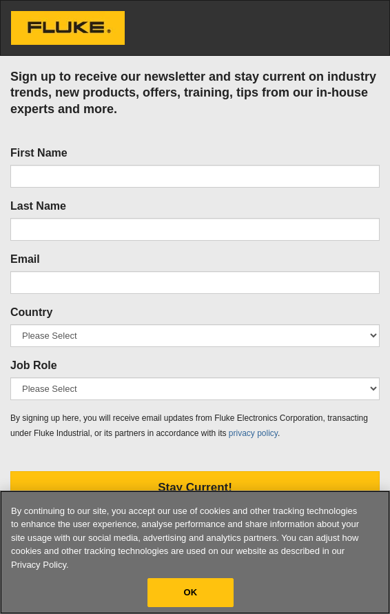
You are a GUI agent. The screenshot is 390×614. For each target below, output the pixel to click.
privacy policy (253, 433)
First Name (39, 153)
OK (191, 592)
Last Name (38, 206)
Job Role (33, 365)
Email (25, 259)
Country (31, 312)
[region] (195, 552)
